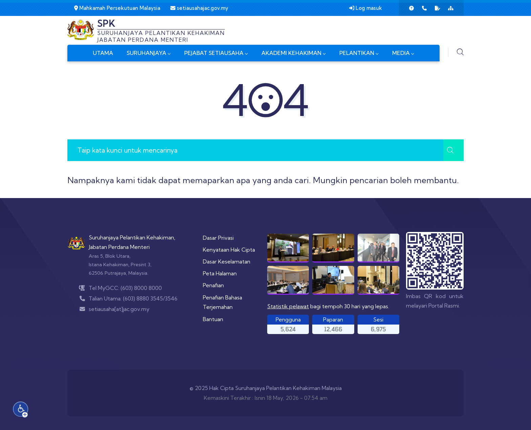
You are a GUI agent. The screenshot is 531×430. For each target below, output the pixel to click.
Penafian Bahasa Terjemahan (222, 302)
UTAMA (103, 53)
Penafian (213, 285)
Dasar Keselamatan (226, 261)
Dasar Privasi (218, 237)
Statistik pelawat (288, 306)
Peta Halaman (220, 273)
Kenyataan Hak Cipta (229, 249)
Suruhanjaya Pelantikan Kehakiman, (132, 237)
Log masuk (365, 8)
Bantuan (213, 319)
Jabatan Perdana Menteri (119, 246)
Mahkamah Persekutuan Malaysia (117, 8)
